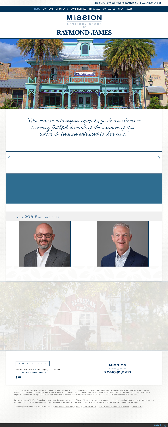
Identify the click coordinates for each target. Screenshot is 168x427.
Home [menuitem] (37, 9)
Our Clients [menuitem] (62, 9)
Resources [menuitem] (94, 9)
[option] (45, 244)
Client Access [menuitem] (125, 9)
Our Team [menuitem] (48, 9)
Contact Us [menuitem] (109, 9)
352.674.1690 (147, 3)
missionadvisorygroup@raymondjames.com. (116, 3)
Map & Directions (39, 372)
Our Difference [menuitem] (78, 9)
